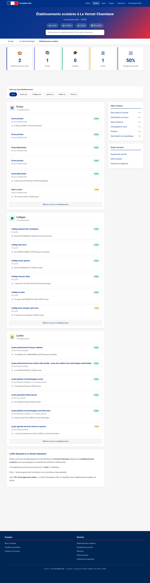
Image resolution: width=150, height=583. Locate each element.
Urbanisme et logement (119, 164)
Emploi (111, 3)
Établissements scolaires (86, 543)
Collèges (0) (36, 94)
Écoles (96, 3)
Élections (80, 551)
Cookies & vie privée (12, 551)
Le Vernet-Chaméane (27, 41)
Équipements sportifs (119, 154)
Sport (104, 3)
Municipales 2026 (135, 3)
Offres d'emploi (116, 159)
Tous (13, 94)
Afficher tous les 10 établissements (56, 204)
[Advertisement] (63, 78)
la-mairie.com (59, 569)
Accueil (10, 41)
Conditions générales (13, 547)
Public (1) (62, 94)
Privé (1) (74, 94)
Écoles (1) (23, 94)
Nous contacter (10, 543)
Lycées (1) (49, 94)
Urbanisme (121, 3)
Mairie (88, 3)
